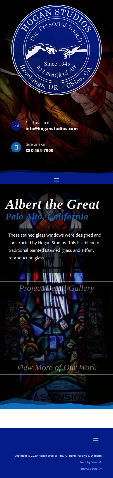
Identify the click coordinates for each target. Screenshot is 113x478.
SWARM (96, 462)
